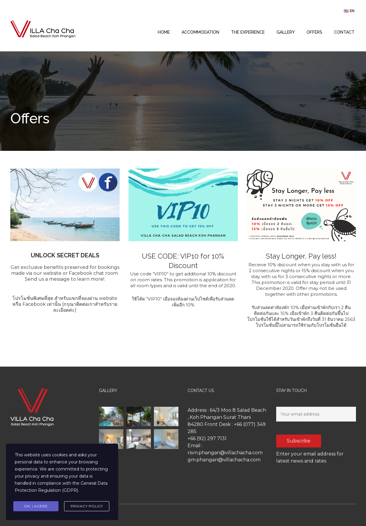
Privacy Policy (87, 506)
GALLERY (285, 32)
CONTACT (344, 32)
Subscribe (298, 441)
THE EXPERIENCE (248, 32)
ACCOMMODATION (200, 32)
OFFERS (314, 32)
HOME (164, 32)
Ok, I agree (36, 506)
